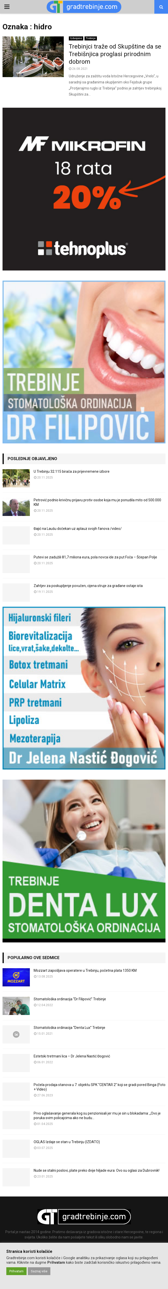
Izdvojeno (76, 38)
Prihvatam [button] (16, 1271)
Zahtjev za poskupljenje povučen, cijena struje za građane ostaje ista (88, 586)
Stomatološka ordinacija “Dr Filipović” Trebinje (70, 999)
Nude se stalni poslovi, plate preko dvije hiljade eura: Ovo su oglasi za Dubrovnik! (96, 1170)
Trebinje (91, 38)
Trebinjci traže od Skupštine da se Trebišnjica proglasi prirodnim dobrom (115, 54)
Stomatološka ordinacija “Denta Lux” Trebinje (69, 1028)
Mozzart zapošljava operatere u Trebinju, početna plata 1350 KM (85, 970)
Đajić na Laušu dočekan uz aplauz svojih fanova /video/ (78, 529)
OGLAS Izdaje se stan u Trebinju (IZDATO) (67, 1142)
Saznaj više (39, 1271)
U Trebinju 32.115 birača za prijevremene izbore (72, 471)
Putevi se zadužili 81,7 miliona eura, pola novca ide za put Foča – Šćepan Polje (95, 557)
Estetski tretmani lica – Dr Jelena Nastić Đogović (72, 1056)
